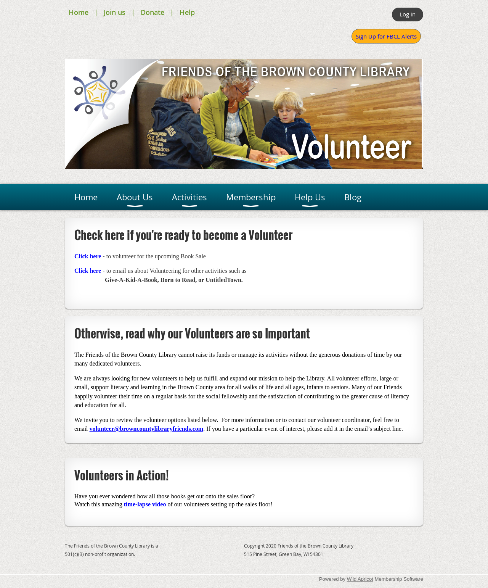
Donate (152, 12)
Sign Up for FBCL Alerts (386, 36)
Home (78, 12)
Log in (408, 14)
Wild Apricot (360, 579)
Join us (114, 12)
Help (187, 12)
